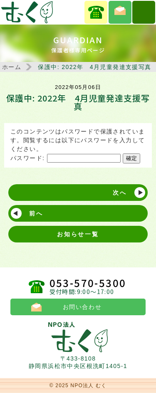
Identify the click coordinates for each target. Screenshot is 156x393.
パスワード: (65, 158)
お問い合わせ (120, 12)
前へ (36, 213)
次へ (120, 192)
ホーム (11, 67)
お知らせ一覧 (78, 234)
